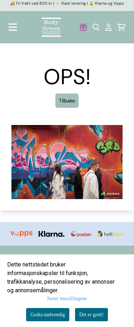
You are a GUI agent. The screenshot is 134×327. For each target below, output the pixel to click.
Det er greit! (91, 314)
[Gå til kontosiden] (83, 27)
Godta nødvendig (47, 314)
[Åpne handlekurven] (121, 27)
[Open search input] (96, 27)
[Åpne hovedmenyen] (13, 27)
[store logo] (51, 27)
